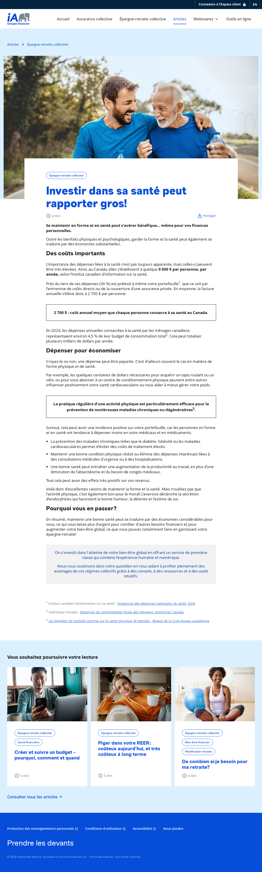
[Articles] (179, 18)
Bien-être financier (197, 742)
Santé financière (28, 742)
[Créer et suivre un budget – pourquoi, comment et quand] (47, 694)
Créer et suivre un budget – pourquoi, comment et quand (47, 755)
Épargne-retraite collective (47, 44)
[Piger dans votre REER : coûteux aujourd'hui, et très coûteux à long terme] (131, 694)
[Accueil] (63, 18)
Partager (206, 215)
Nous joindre (173, 828)
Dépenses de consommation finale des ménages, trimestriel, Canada (132, 612)
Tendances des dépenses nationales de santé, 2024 (156, 603)
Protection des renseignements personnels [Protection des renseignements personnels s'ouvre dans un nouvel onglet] (40, 828)
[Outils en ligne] (238, 18)
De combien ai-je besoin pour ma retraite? (215, 764)
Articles (13, 44)
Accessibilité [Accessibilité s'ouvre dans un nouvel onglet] (142, 828)
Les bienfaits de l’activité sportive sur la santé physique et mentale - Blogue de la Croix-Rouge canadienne (129, 621)
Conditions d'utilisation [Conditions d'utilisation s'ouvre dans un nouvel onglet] (103, 828)
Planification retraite (198, 751)
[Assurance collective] (94, 18)
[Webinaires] (206, 18)
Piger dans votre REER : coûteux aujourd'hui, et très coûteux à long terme (129, 748)
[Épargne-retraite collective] (143, 18)
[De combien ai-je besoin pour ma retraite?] (215, 694)
